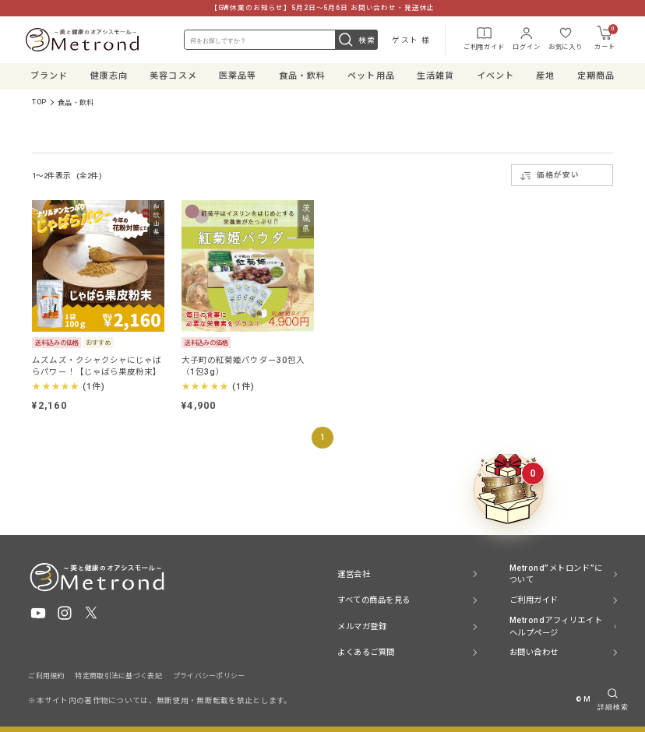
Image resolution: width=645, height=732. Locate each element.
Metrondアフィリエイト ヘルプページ (555, 626)
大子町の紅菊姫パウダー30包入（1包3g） (243, 367)
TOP (39, 103)
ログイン (524, 38)
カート (603, 38)
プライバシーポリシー (209, 676)
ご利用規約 (46, 676)
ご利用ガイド (481, 38)
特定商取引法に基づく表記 (118, 676)
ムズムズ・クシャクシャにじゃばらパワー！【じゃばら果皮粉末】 (96, 367)
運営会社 (353, 574)
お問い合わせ (534, 652)
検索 (356, 40)
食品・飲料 (75, 103)
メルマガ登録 (361, 626)
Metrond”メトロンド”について (556, 574)
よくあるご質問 (366, 652)
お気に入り (563, 38)
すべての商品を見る (374, 600)
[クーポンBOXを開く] (509, 489)
